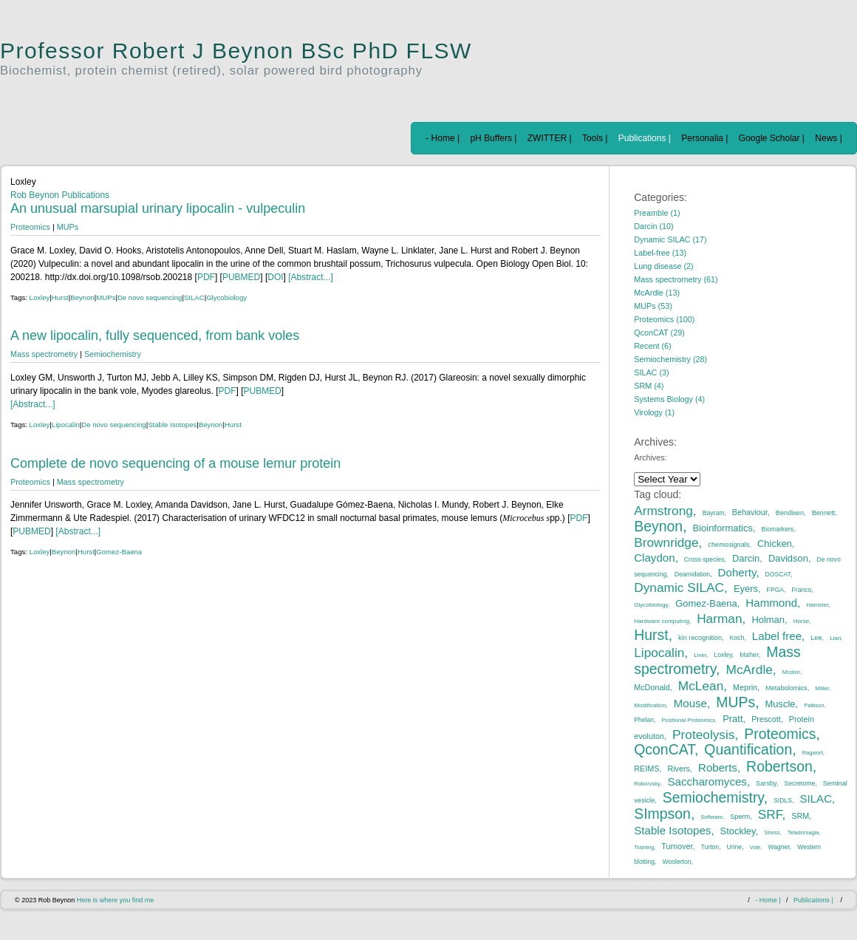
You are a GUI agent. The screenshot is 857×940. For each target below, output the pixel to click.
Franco (802, 589)
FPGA (775, 589)
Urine (734, 847)
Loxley (40, 297)
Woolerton (676, 861)
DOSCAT (778, 574)
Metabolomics (786, 688)
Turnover (676, 846)
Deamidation (692, 574)
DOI (275, 277)
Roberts (717, 767)
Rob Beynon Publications (59, 195)
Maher (749, 654)
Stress (771, 832)
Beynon (82, 297)
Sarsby (766, 783)
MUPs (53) (653, 306)
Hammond (771, 602)
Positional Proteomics (688, 720)
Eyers (746, 588)
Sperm (740, 816)
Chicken (774, 543)
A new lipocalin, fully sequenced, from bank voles (154, 335)
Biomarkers (778, 529)
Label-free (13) (660, 252)
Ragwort (812, 752)
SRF (770, 814)
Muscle (780, 703)
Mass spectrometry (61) (675, 279)
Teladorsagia (803, 832)
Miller (822, 688)
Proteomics (30, 226)
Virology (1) (654, 412)
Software (711, 817)
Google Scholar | (772, 138)
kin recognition (700, 637)
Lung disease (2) (663, 266)
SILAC (194, 297)
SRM (800, 815)
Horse (801, 621)
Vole (755, 847)
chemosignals (728, 544)
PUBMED (241, 277)
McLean (700, 685)
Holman (768, 619)
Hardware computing (661, 621)
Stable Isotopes (172, 424)
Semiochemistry (112, 354)
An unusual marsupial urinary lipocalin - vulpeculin (157, 208)
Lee (816, 637)
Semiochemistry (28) (670, 359)
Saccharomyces (707, 781)
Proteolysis (703, 734)
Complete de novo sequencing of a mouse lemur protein (175, 463)
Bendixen (790, 513)
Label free (777, 636)
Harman (719, 618)
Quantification (748, 749)
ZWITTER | (549, 138)
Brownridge (666, 542)
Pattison (814, 705)
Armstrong (663, 510)
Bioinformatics (723, 528)
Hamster (817, 605)
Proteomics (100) (664, 319)
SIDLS (783, 800)
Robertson (779, 766)
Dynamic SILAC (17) (670, 239)
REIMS (646, 768)
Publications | (644, 138)
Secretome (800, 783)
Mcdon (791, 672)
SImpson (662, 814)
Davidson (788, 558)
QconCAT (664, 749)
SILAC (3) (651, 372)
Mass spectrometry (44, 354)
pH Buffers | (493, 138)
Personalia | (704, 138)
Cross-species (704, 559)
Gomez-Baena (119, 552)
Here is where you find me (115, 900)
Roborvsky (647, 783)
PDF (206, 277)
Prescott (766, 719)
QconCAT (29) (659, 332)
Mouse (690, 703)
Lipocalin (66, 424)
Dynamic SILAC (679, 587)
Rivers (678, 768)
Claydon (654, 557)
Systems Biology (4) (669, 399)
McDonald (652, 687)
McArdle (749, 669)
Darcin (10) (653, 226)
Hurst (60, 297)
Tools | (594, 138)
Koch (737, 637)
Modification (650, 705)
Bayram (714, 513)
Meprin (745, 687)
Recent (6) (652, 345)
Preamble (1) (657, 212)
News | (828, 138)
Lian (835, 638)
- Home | (443, 138)
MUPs (67, 226)
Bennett (824, 513)
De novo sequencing (149, 297)
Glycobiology (226, 297)
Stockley (738, 831)
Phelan (644, 719)
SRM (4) (648, 385)
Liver (700, 655)
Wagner (778, 847)
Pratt (732, 718)
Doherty (737, 572)
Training (644, 847)
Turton (710, 847)
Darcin (745, 558)
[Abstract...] (310, 277)
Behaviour (750, 512)
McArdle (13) (657, 292)
